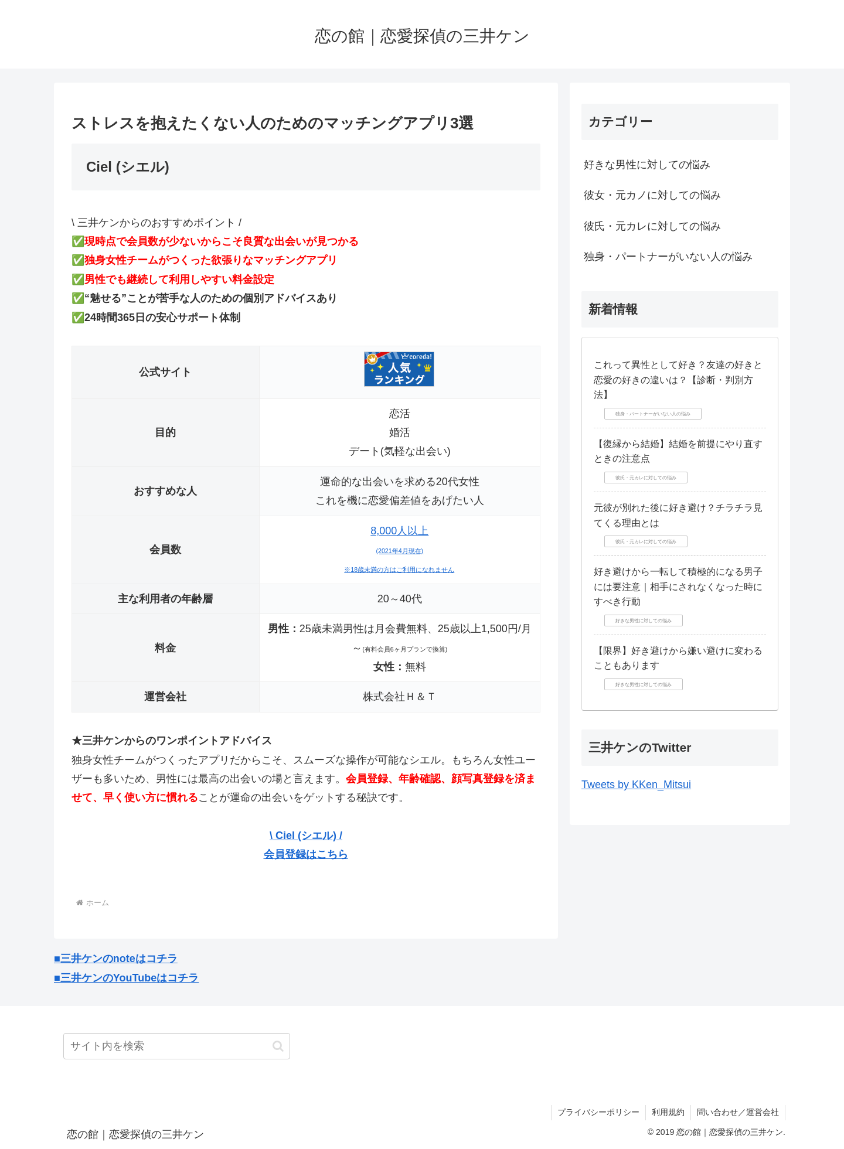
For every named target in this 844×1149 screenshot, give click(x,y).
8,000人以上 (399, 549)
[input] (176, 1046)
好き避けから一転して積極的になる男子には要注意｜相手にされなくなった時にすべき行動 (678, 586)
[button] (278, 1046)
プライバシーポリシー (598, 1112)
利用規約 (668, 1112)
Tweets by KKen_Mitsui (636, 784)
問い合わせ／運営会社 (738, 1112)
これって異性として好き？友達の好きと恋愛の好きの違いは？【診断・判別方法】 (678, 380)
